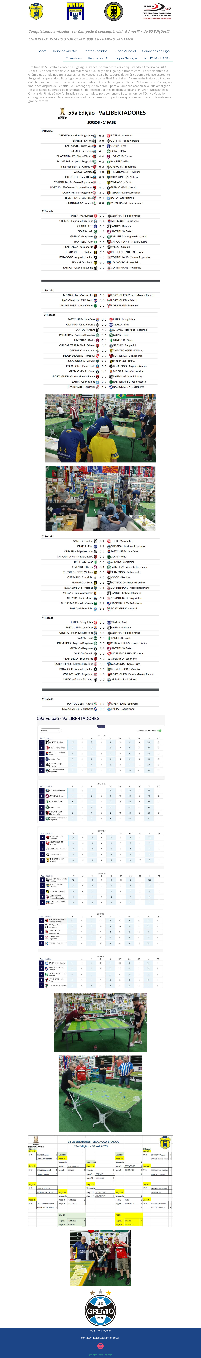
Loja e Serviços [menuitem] (126, 58)
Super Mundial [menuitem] (125, 51)
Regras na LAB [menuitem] (98, 58)
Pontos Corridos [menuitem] (95, 51)
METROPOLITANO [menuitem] (157, 58)
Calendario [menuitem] (74, 58)
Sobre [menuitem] (42, 51)
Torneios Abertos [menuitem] (65, 51)
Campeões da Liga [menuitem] (156, 51)
